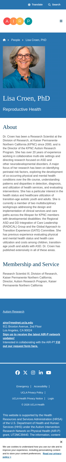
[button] (35, 4)
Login (51, 398)
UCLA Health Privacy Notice (27, 398)
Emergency (22, 386)
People (15, 39)
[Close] (61, 447)
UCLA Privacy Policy (32, 392)
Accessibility (40, 386)
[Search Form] (54, 4)
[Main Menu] (61, 21)
